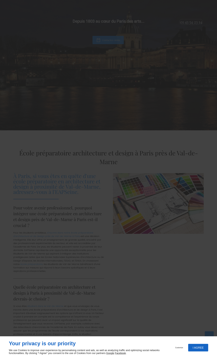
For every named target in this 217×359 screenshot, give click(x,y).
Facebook (120, 353)
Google (110, 353)
